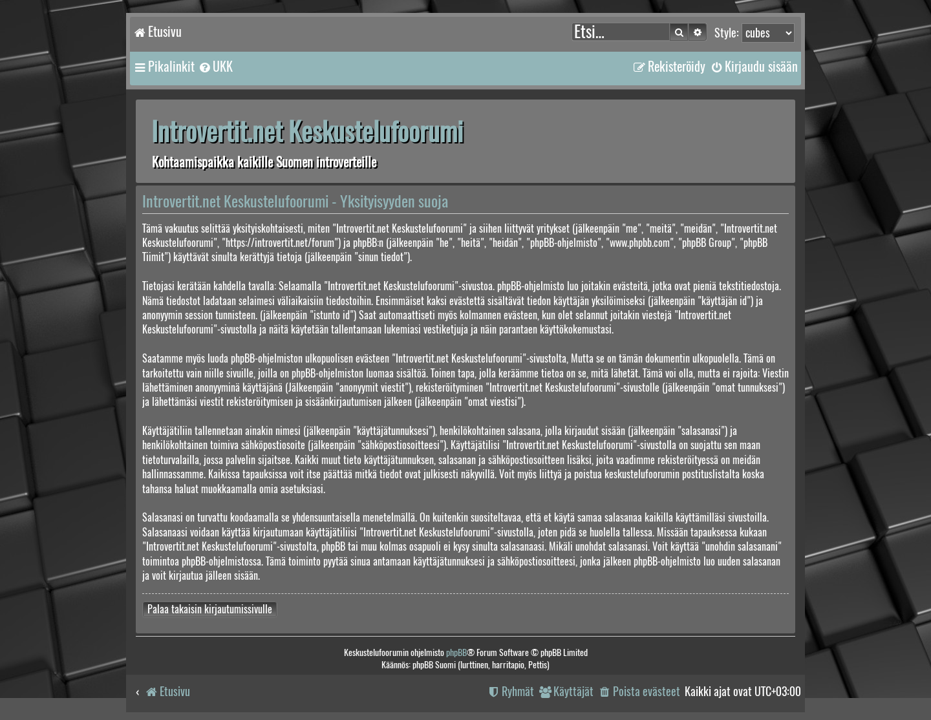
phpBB (456, 652)
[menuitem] (215, 66)
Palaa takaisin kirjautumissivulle (209, 609)
